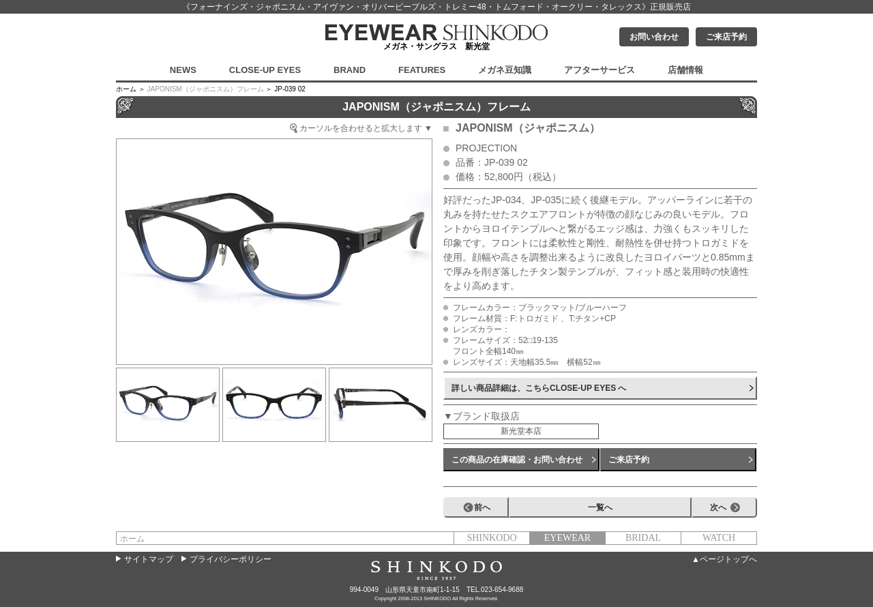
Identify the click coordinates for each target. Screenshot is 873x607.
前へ (482, 507)
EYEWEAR (567, 538)
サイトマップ (148, 559)
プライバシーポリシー (230, 559)
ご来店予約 (726, 37)
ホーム (132, 539)
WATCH (718, 538)
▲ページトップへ (724, 559)
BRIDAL (643, 538)
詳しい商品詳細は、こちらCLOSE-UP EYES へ (539, 388)
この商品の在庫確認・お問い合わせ (517, 459)
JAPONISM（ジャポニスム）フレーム (205, 89)
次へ (718, 507)
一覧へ (600, 507)
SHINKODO (491, 538)
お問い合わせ (654, 37)
